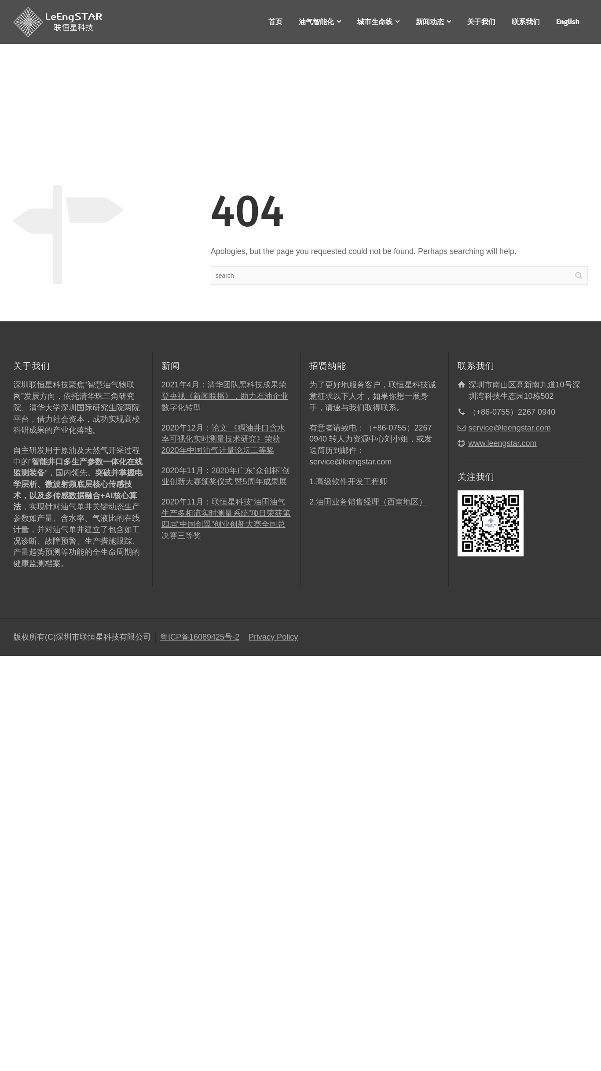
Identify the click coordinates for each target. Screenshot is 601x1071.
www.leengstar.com (503, 443)
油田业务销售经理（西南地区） (371, 501)
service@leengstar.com (510, 427)
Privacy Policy (273, 637)
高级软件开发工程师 (351, 481)
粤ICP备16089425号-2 (199, 637)
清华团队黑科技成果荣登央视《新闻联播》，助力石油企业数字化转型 (224, 396)
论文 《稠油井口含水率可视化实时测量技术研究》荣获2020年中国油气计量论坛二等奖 (223, 439)
